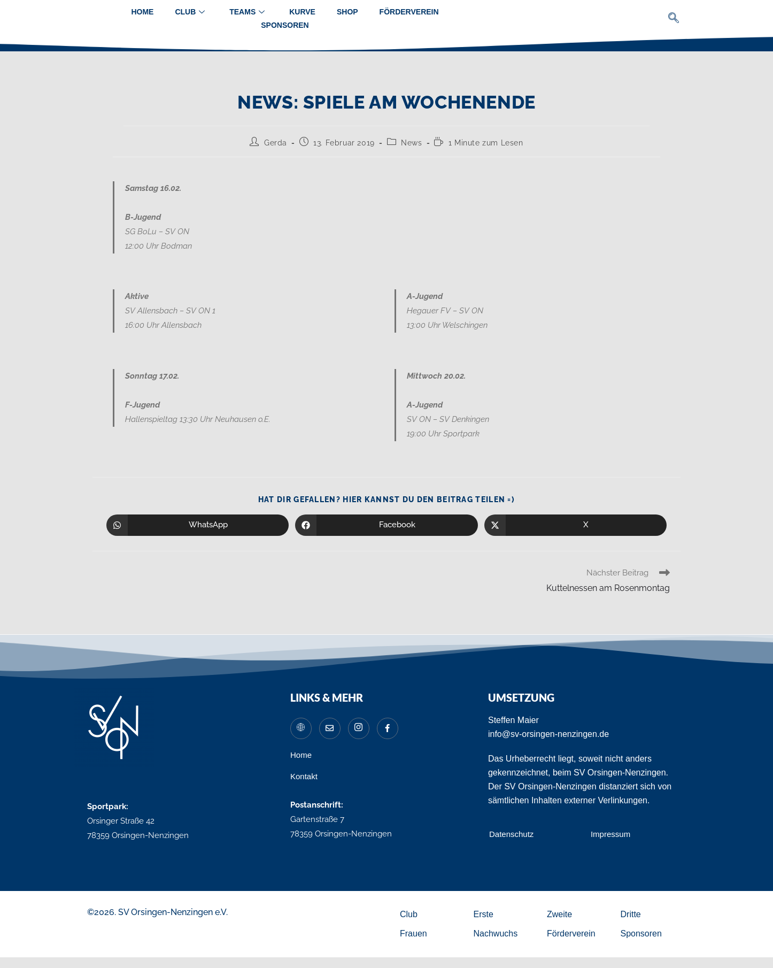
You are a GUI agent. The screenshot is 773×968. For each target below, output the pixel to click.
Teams (247, 12)
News (411, 143)
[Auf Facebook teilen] (386, 525)
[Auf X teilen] (575, 525)
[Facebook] (387, 728)
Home (142, 11)
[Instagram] (358, 728)
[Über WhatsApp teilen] (197, 525)
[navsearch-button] (673, 19)
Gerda (275, 143)
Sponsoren (284, 25)
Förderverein (409, 11)
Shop (347, 11)
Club (190, 12)
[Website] (301, 728)
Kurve (302, 11)
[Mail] (330, 728)
